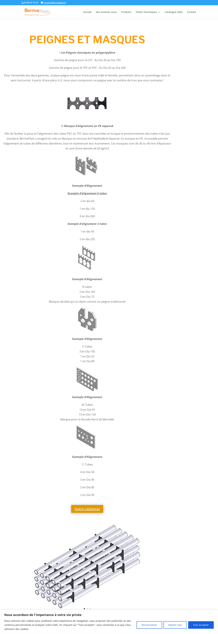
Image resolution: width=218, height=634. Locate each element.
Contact (191, 12)
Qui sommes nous (106, 12)
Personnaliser (149, 625)
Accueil (87, 12)
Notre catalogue (87, 509)
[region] (109, 622)
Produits (126, 12)
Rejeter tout (175, 625)
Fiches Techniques (146, 12)
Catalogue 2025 (174, 12)
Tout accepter (201, 625)
